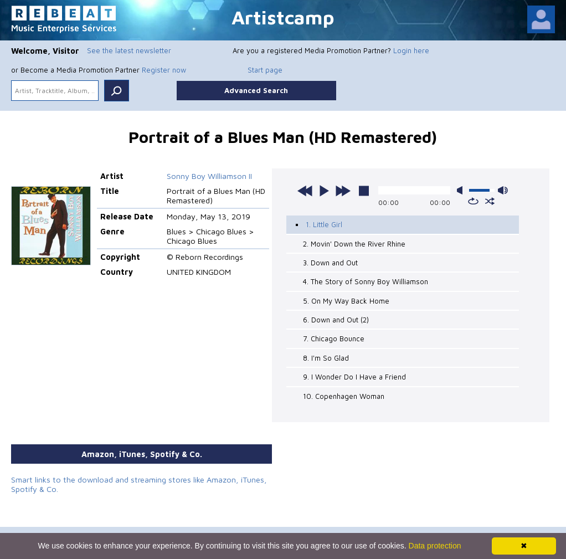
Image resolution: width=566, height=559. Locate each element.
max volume (503, 190)
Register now (164, 69)
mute (462, 190)
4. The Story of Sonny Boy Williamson (365, 281)
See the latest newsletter (129, 50)
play (324, 191)
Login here (411, 50)
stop (364, 190)
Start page (265, 69)
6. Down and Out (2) (336, 319)
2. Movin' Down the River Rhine (354, 243)
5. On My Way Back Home (346, 300)
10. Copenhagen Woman (343, 396)
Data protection (435, 545)
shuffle (490, 201)
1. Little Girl (324, 224)
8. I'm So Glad (326, 357)
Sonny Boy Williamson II (209, 176)
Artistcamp (283, 17)
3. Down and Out (330, 262)
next (343, 190)
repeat (473, 201)
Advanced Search (256, 90)
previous (305, 190)
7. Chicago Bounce (333, 338)
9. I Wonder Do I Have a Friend (354, 376)
